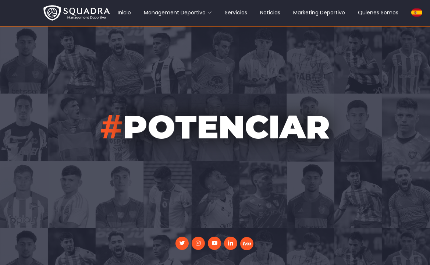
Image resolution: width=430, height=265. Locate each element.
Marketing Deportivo (319, 12)
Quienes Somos (378, 12)
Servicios (236, 12)
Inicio (124, 12)
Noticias (270, 12)
